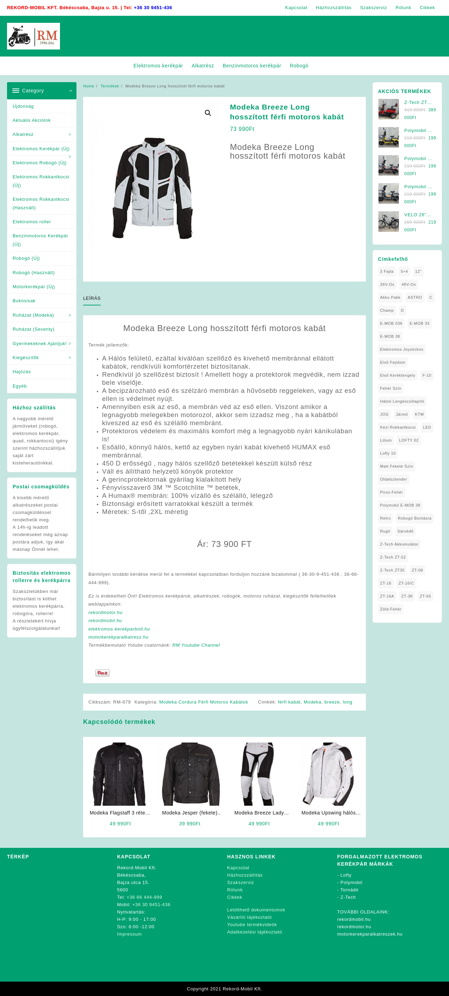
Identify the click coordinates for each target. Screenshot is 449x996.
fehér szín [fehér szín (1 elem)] (391, 388)
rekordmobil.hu (105, 620)
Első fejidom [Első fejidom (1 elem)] (393, 362)
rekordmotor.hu (105, 612)
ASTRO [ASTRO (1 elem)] (415, 297)
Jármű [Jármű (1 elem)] (402, 414)
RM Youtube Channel (196, 645)
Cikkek (234, 897)
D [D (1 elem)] (402, 310)
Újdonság (23, 106)
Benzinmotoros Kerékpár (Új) (40, 239)
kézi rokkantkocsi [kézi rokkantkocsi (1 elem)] (398, 427)
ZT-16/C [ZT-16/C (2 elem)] (406, 583)
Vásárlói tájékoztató (249, 917)
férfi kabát (289, 702)
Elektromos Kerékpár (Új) (41, 148)
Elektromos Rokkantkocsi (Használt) (41, 203)
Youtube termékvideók (252, 924)
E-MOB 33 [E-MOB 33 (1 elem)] (420, 323)
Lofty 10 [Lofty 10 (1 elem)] (388, 453)
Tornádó (349, 889)
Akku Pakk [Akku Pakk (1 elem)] (390, 297)
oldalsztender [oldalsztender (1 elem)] (393, 479)
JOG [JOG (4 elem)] (384, 414)
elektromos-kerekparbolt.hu (119, 629)
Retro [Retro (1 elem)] (385, 518)
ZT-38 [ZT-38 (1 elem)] (407, 596)
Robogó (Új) (26, 258)
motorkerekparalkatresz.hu (118, 637)
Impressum (129, 934)
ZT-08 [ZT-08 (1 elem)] (417, 570)
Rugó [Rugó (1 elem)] (385, 531)
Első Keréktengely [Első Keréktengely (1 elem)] (398, 375)
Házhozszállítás (245, 875)
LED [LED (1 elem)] (427, 427)
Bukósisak (24, 300)
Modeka (312, 702)
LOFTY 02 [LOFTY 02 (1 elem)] (408, 440)
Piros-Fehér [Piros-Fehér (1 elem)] (391, 492)
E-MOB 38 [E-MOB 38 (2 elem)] (390, 336)
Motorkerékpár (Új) (34, 286)
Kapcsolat (238, 867)
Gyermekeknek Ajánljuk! (40, 343)
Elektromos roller (32, 221)
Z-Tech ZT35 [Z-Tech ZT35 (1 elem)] (392, 570)
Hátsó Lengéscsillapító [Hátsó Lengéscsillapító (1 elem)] (402, 401)
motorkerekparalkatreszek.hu (370, 934)
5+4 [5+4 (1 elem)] (404, 271)
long (347, 702)
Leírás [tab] (92, 298)
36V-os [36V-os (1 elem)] (387, 284)
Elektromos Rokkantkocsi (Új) (41, 180)
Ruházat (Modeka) (33, 315)
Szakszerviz (240, 882)
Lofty (346, 875)
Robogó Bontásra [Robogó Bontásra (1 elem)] (414, 518)
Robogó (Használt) (34, 272)
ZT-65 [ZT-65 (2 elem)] (425, 596)
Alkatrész (23, 134)
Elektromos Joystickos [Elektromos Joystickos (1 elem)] (402, 349)
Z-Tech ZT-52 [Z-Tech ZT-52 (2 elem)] (393, 557)
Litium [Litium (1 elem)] (386, 440)
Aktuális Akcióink (32, 120)
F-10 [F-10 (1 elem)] (426, 375)
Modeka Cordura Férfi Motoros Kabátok (203, 702)
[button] (208, 113)
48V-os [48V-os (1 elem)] (409, 284)
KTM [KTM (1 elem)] (419, 414)
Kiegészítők (26, 357)
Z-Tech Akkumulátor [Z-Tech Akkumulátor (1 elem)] (399, 544)
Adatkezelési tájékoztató (254, 932)
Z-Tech (348, 897)
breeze (332, 702)
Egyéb (20, 386)
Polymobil (352, 882)
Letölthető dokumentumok (256, 909)
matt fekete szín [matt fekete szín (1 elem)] (396, 466)
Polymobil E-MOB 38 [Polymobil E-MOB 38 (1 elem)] (400, 505)
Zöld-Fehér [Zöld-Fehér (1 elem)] (391, 609)
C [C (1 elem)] (431, 297)
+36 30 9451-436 (153, 7)
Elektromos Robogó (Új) (40, 162)
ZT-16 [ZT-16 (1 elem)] (385, 583)
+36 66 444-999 (144, 897)
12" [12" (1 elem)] (418, 271)
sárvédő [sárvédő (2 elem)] (405, 531)
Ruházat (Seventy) (34, 329)
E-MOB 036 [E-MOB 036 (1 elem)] (391, 323)
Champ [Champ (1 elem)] (387, 310)
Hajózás (22, 371)
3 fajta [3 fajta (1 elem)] (387, 271)
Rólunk (235, 889)
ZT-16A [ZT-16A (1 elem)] (387, 596)
